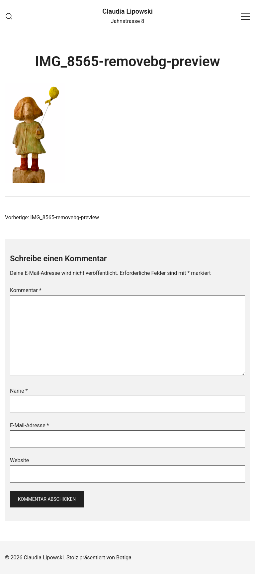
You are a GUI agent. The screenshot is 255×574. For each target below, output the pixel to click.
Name (19, 391)
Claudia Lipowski (127, 11)
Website (19, 460)
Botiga (123, 557)
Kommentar (26, 290)
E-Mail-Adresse (29, 425)
